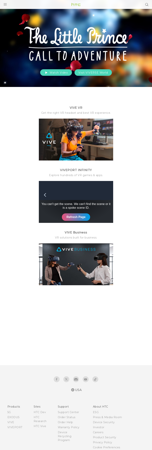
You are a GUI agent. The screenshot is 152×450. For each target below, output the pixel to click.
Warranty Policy (69, 427)
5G (9, 412)
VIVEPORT (14, 427)
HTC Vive (40, 426)
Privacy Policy (102, 442)
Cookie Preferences (106, 447)
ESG (96, 412)
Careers (98, 432)
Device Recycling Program (65, 436)
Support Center (68, 412)
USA (78, 390)
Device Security (104, 422)
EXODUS (13, 417)
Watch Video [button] (56, 72)
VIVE (10, 422)
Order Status (66, 417)
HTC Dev (40, 412)
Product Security (104, 437)
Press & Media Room (107, 417)
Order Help (65, 422)
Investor (98, 427)
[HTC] (76, 4)
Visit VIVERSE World (93, 72)
